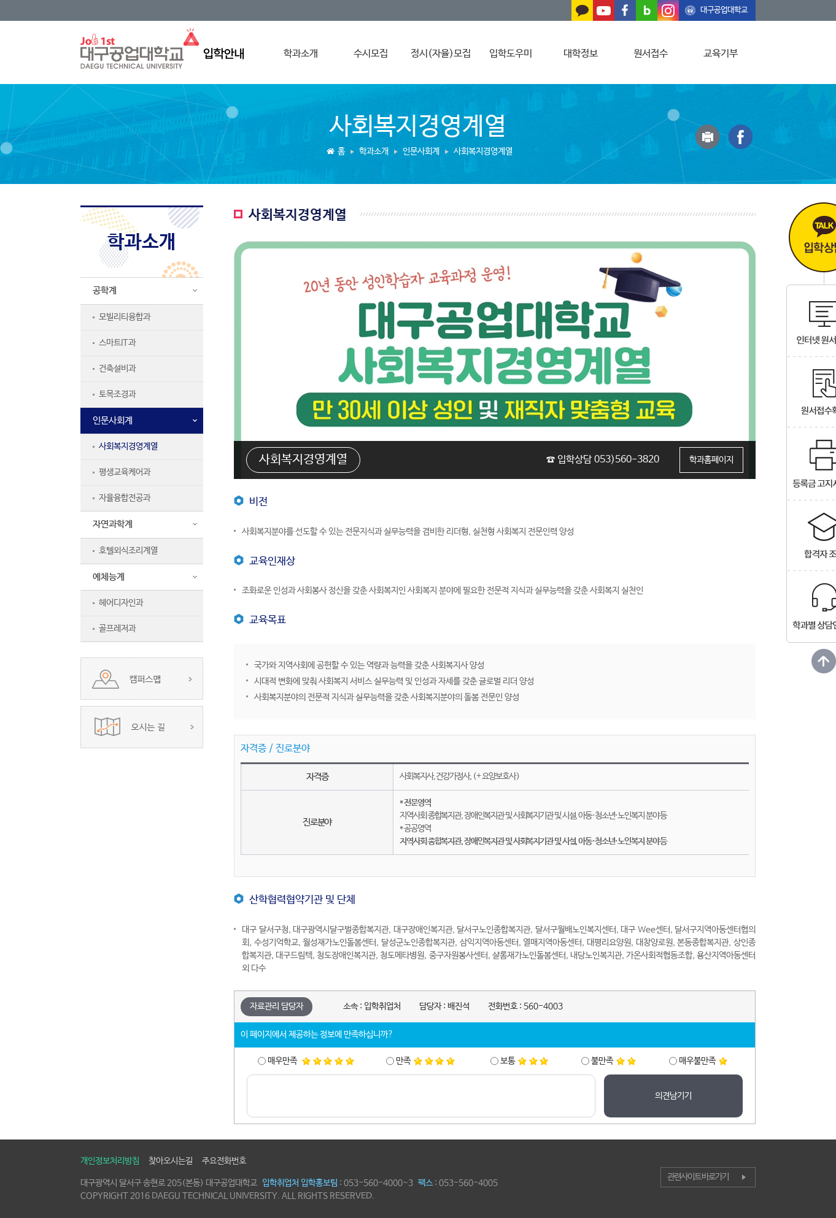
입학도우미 (510, 53)
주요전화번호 (224, 1161)
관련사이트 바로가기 (698, 1177)
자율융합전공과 (124, 498)
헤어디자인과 (121, 603)
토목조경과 (117, 394)
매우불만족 (703, 1061)
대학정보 (580, 53)
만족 (425, 1061)
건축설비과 (117, 368)
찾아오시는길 (171, 1161)
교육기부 (720, 53)
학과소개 (301, 53)
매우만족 (311, 1061)
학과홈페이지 (711, 460)
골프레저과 (117, 629)
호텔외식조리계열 (128, 551)
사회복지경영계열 (128, 446)
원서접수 (650, 53)
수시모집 (371, 53)
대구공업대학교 (724, 10)
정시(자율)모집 (441, 53)
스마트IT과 (117, 343)
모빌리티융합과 (124, 317)
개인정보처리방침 (109, 1161)
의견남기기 (673, 1096)
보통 (524, 1061)
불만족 (613, 1061)
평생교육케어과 (124, 472)
